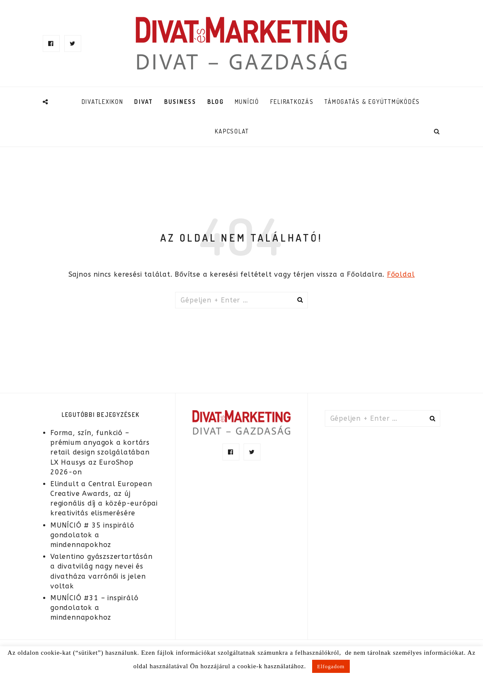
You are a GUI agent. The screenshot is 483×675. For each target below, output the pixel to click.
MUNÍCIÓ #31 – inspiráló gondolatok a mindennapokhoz (94, 607)
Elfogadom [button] (331, 666)
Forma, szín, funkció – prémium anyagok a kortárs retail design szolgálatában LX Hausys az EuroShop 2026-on (100, 452)
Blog (215, 101)
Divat (143, 101)
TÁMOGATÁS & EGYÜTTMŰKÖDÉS (372, 101)
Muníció (247, 101)
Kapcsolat (232, 131)
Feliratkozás (292, 101)
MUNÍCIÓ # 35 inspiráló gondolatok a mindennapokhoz (92, 535)
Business (180, 101)
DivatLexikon (102, 101)
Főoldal (401, 274)
